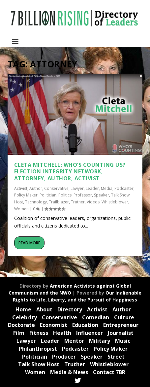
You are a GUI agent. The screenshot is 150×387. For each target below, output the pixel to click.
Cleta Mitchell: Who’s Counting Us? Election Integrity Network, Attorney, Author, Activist (70, 171)
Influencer (89, 332)
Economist (53, 325)
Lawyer (77, 188)
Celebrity (24, 317)
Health (62, 332)
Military (99, 340)
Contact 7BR (109, 372)
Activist (20, 188)
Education (85, 325)
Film (18, 332)
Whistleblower (115, 202)
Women (21, 209)
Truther (78, 202)
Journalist (121, 332)
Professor (83, 195)
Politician (48, 195)
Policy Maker (26, 195)
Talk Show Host (38, 364)
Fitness (38, 332)
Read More (29, 243)
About (44, 309)
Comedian (95, 317)
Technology (36, 202)
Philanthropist (38, 348)
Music (122, 340)
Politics (65, 195)
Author (35, 188)
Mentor (74, 340)
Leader (92, 188)
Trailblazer (59, 202)
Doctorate (21, 325)
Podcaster (124, 188)
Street (116, 356)
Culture (124, 317)
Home (23, 309)
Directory (69, 309)
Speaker (101, 195)
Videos (93, 202)
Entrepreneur (120, 325)
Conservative (56, 188)
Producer (64, 356)
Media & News (69, 372)
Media (106, 188)
